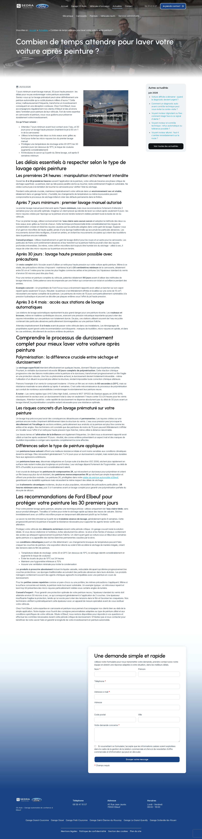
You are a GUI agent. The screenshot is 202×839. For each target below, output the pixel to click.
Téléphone (100, 681)
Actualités (117, 6)
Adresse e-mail (102, 692)
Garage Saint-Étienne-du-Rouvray (106, 820)
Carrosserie (81, 16)
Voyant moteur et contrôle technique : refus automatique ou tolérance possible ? (167, 126)
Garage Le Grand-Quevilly (136, 820)
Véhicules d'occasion (100, 6)
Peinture (94, 16)
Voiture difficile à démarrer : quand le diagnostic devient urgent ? (167, 98)
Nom (97, 669)
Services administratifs (128, 16)
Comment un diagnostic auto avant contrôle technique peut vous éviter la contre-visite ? (165, 106)
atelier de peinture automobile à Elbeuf (100, 477)
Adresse (98, 702)
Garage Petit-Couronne (77, 820)
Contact (128, 6)
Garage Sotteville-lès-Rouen (163, 820)
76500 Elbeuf (117, 805)
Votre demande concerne (107, 725)
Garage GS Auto (79, 6)
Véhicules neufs (108, 16)
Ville (140, 714)
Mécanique (68, 16)
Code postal (100, 714)
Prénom (141, 669)
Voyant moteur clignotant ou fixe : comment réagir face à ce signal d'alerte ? (167, 116)
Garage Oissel (57, 820)
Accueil (64, 6)
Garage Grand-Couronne (37, 820)
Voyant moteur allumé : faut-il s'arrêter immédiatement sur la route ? (165, 135)
